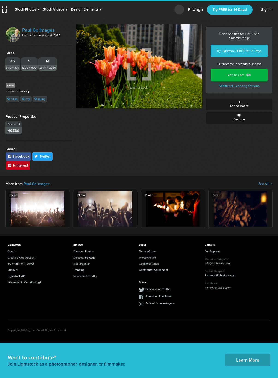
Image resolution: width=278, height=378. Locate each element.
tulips (12, 99)
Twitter (42, 156)
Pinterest (17, 165)
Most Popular (81, 264)
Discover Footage (84, 258)
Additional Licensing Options (239, 85)
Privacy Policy (147, 258)
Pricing (195, 10)
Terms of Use (147, 251)
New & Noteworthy (85, 276)
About (11, 251)
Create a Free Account (21, 258)
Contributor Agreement (153, 270)
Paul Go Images (38, 30)
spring (39, 99)
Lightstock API (16, 276)
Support (13, 270)
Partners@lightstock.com (220, 275)
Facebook (18, 156)
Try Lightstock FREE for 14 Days (239, 50)
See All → (265, 184)
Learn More (247, 360)
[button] (27, 9)
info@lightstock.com (217, 263)
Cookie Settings (149, 264)
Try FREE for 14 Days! (230, 9)
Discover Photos (83, 251)
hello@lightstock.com (218, 288)
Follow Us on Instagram (160, 303)
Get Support (212, 251)
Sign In (266, 9)
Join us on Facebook (158, 296)
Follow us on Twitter (158, 289)
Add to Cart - (239, 75)
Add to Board (239, 104)
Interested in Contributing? (24, 282)
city (26, 99)
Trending (78, 270)
